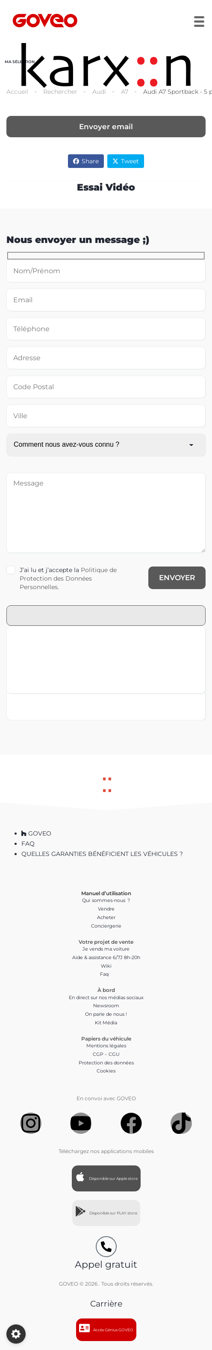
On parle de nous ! (106, 1014)
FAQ (28, 843)
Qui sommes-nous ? (106, 900)
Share (86, 161)
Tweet (125, 161)
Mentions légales (106, 1046)
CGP (98, 1054)
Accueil (17, 91)
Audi (99, 91)
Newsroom (106, 1006)
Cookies (106, 1071)
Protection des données (106, 1063)
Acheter (106, 917)
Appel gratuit (106, 1264)
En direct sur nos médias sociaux (106, 997)
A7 (124, 91)
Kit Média (106, 1023)
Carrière (106, 1304)
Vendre (106, 909)
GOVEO (36, 833)
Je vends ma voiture (106, 949)
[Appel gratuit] (106, 1246)
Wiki (106, 966)
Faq (106, 974)
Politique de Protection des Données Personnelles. (68, 578)
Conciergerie (106, 926)
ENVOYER (177, 577)
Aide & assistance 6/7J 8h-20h (106, 957)
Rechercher (60, 91)
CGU (114, 1054)
